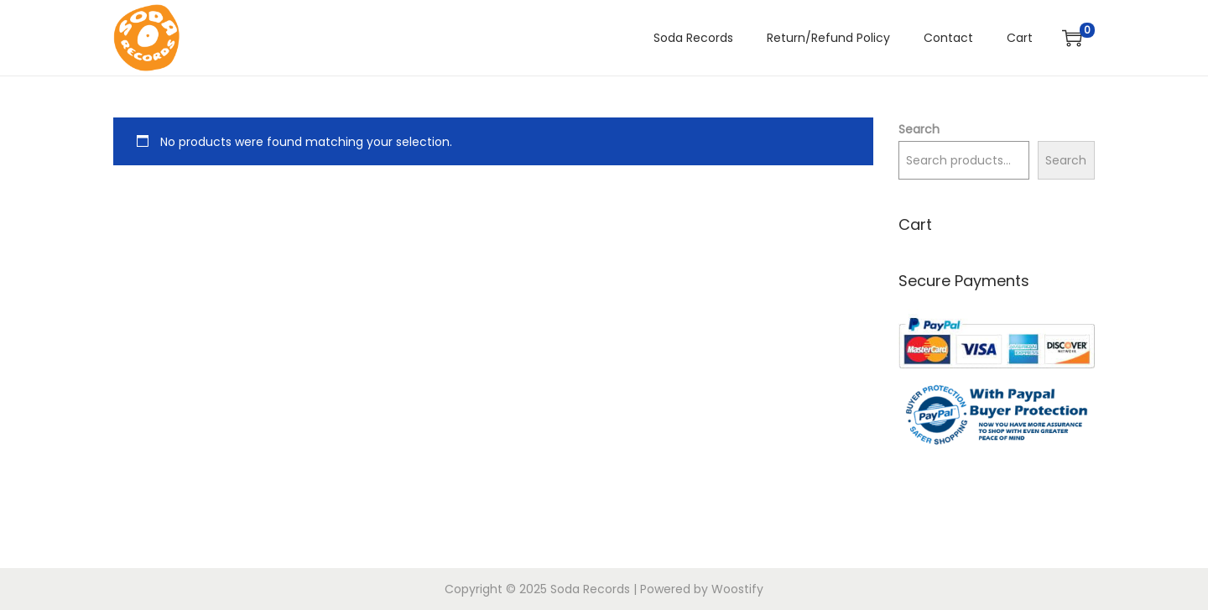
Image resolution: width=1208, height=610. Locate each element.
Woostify (737, 589)
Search (919, 129)
